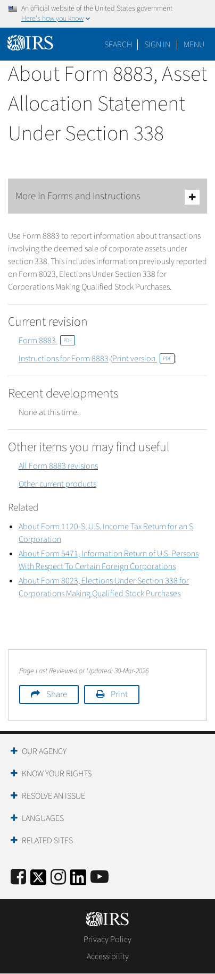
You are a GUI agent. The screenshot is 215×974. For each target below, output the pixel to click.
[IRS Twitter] (38, 881)
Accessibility (108, 956)
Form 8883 (47, 340)
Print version (143, 359)
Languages (43, 818)
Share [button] (56, 694)
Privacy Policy (107, 939)
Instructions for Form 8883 (64, 359)
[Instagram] (58, 878)
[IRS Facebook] (18, 878)
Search (118, 44)
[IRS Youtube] (99, 878)
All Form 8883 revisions (58, 466)
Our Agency (44, 751)
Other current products (57, 484)
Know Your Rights (57, 774)
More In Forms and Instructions (107, 197)
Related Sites (47, 840)
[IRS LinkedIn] (78, 881)
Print (119, 694)
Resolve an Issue (53, 796)
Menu (194, 44)
